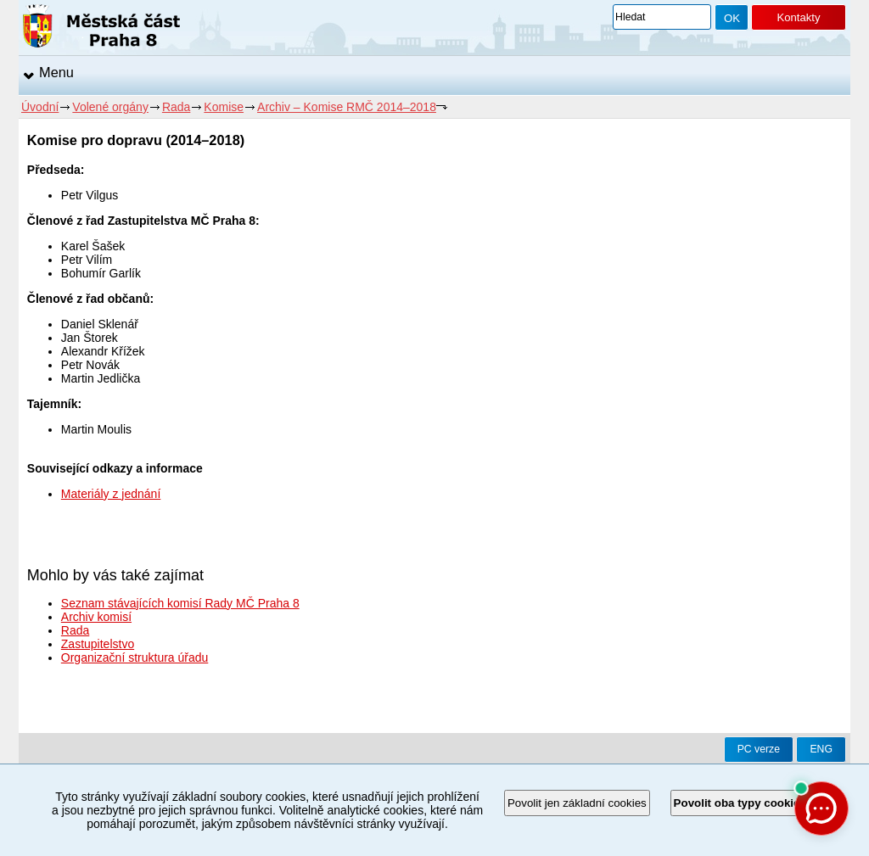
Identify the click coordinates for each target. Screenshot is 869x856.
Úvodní (40, 107)
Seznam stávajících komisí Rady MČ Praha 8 (180, 603)
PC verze (758, 749)
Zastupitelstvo (97, 644)
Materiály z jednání (111, 494)
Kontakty (798, 17)
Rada (176, 107)
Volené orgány (110, 107)
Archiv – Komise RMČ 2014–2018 (346, 107)
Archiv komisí (96, 617)
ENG (821, 749)
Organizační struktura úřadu (135, 657)
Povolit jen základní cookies (577, 803)
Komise (224, 107)
